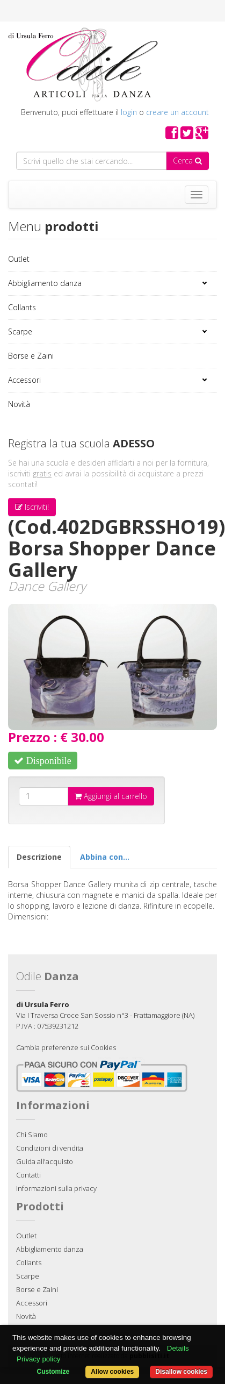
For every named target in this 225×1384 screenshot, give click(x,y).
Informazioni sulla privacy (56, 1188)
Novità (19, 404)
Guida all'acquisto (44, 1161)
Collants (22, 307)
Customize (53, 1371)
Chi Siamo (32, 1134)
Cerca (187, 160)
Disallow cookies (181, 1371)
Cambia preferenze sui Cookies (66, 1047)
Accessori (24, 380)
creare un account (177, 112)
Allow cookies (112, 1371)
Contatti (28, 1175)
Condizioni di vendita (49, 1148)
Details (178, 1348)
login (129, 112)
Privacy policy (38, 1359)
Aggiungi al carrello (111, 796)
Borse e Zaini (31, 356)
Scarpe (20, 331)
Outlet (19, 259)
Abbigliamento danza (45, 283)
